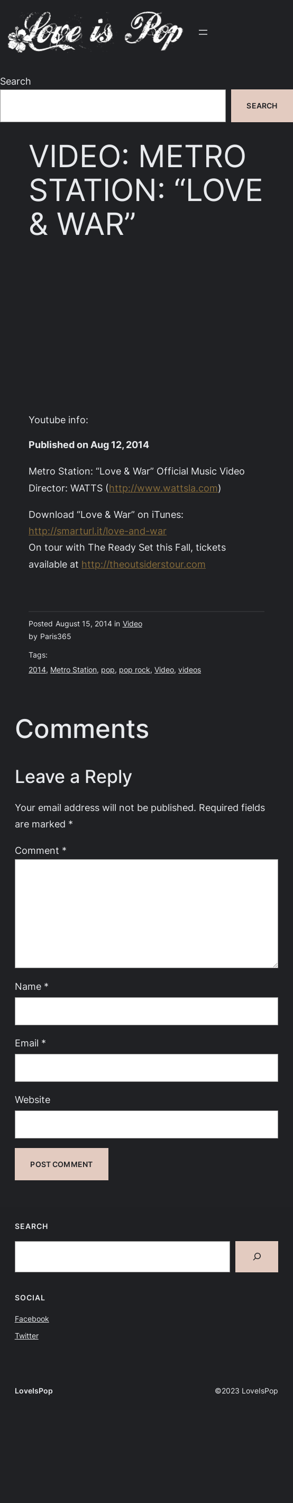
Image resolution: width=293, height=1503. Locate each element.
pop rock (134, 669)
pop (108, 669)
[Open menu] (203, 32)
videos (189, 669)
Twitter (27, 1335)
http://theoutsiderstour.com (143, 564)
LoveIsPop (34, 1390)
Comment (41, 850)
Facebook (32, 1318)
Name (32, 986)
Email (30, 1043)
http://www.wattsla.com (163, 488)
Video (132, 623)
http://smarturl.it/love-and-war (98, 530)
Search (15, 81)
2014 (37, 669)
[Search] (256, 1256)
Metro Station (73, 669)
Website (32, 1099)
